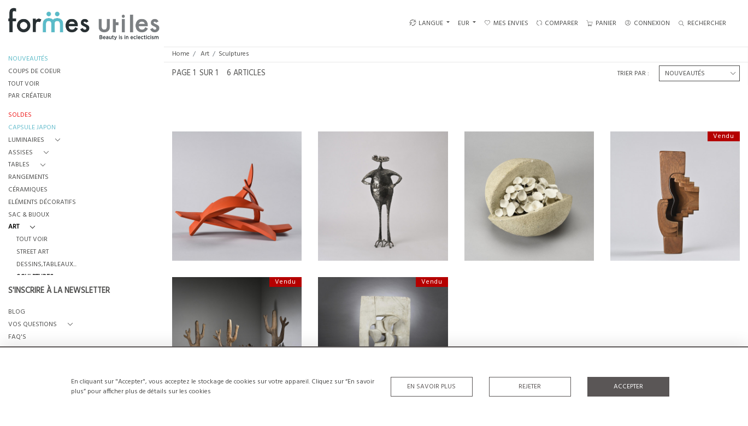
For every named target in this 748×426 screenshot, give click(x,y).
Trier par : (633, 74)
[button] (36, 140)
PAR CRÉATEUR (29, 96)
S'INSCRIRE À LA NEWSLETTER (59, 291)
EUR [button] (464, 23)
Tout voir (32, 239)
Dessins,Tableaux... (46, 264)
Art (205, 54)
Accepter (628, 386)
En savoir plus (431, 386)
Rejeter (530, 386)
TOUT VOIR (23, 84)
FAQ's (17, 337)
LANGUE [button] (426, 23)
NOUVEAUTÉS (28, 59)
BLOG (16, 312)
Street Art (32, 252)
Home (181, 54)
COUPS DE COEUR (34, 71)
